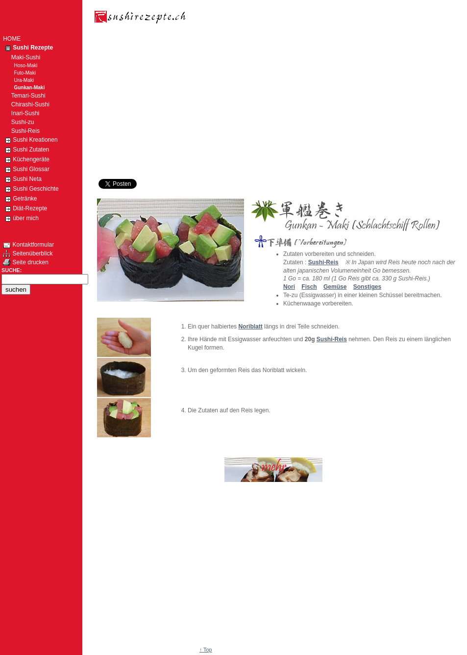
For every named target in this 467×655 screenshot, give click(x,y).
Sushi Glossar (26, 170)
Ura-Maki (18, 80)
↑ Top (205, 650)
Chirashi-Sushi (26, 104)
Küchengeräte (26, 160)
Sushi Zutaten (26, 150)
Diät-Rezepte (25, 209)
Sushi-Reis (332, 339)
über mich (21, 219)
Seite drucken (26, 262)
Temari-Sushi (24, 95)
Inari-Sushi (21, 113)
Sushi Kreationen (30, 140)
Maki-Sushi (21, 57)
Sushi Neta (22, 179)
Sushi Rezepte (28, 48)
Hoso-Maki (20, 65)
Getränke (20, 199)
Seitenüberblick (27, 253)
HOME (12, 38)
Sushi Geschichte (30, 189)
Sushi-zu (18, 122)
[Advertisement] (211, 103)
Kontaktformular (28, 245)
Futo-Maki (19, 73)
